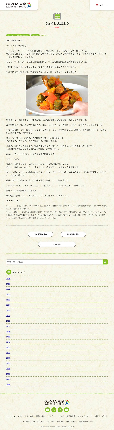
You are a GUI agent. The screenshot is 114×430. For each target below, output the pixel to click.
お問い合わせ (71, 421)
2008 (8, 374)
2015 (8, 336)
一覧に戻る (51, 244)
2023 (8, 294)
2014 (8, 342)
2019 (8, 315)
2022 (8, 299)
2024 (8, 289)
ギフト (104, 416)
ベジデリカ (51, 416)
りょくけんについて (14, 416)
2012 (8, 352)
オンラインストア (85, 416)
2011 (8, 358)
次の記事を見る (73, 234)
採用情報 (60, 421)
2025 (8, 284)
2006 (8, 384)
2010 (8, 363)
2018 (8, 321)
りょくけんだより (28, 421)
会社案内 (50, 421)
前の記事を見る (41, 234)
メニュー (102, 5)
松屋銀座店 (71, 416)
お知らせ (40, 421)
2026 (8, 278)
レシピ (61, 416)
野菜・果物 (40, 416)
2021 (8, 305)
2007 (8, 379)
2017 (8, 326)
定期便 (97, 416)
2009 (8, 368)
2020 (8, 310)
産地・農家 (29, 416)
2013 (8, 347)
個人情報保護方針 (86, 421)
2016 (8, 331)
